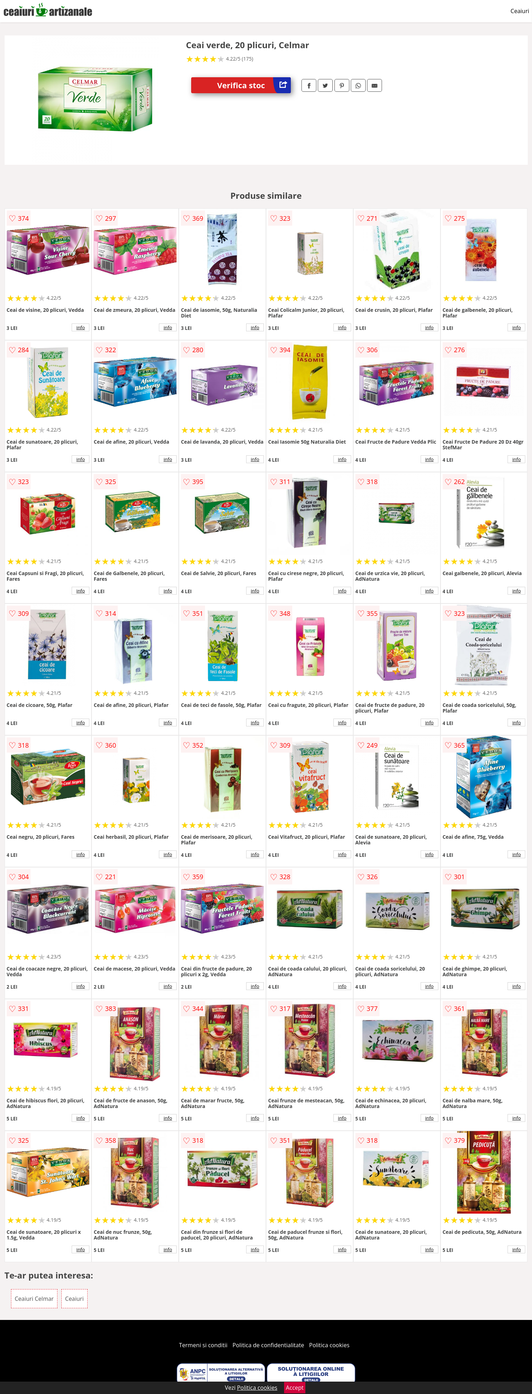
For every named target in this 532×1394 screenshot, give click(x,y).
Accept (295, 1388)
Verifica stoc (254, 85)
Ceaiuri (520, 11)
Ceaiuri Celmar (34, 1299)
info (80, 327)
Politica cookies (329, 1345)
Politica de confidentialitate (268, 1345)
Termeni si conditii (203, 1345)
